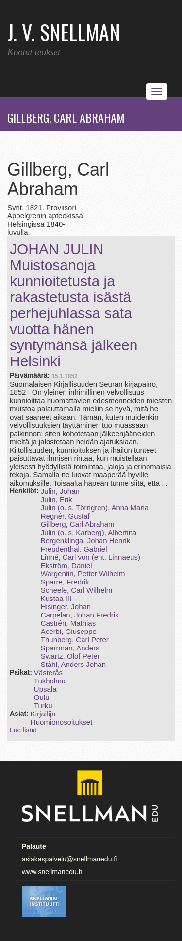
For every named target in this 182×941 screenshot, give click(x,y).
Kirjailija (43, 714)
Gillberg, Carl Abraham (78, 524)
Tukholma (50, 681)
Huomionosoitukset (62, 722)
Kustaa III (56, 598)
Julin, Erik (56, 499)
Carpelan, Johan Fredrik (80, 615)
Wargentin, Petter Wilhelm (83, 573)
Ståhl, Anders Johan (73, 664)
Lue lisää (23, 730)
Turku (43, 705)
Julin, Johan (60, 491)
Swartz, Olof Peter (70, 656)
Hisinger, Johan (66, 606)
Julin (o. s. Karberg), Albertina (89, 532)
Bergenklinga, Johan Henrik (85, 540)
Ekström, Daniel (66, 565)
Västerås (48, 672)
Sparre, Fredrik (65, 582)
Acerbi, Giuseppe (69, 631)
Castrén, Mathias (68, 623)
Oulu (42, 697)
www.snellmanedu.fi (52, 872)
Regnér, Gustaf (65, 516)
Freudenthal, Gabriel (74, 549)
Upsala (45, 689)
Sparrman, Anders (70, 648)
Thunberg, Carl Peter (75, 639)
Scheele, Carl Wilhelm (77, 590)
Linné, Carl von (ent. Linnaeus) (90, 557)
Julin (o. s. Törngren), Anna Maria (95, 507)
